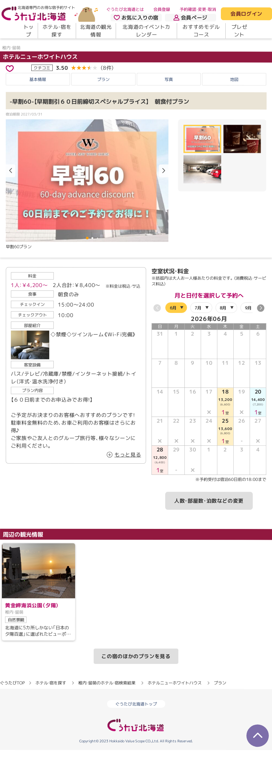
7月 (198, 323)
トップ (28, 30)
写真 (169, 95)
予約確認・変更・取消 (198, 9)
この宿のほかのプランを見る (135, 672)
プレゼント (239, 30)
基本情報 (37, 95)
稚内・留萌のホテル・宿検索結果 (107, 699)
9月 (248, 323)
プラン (103, 95)
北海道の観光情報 (96, 30)
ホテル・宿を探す (57, 30)
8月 (223, 323)
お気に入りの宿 (136, 17)
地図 (234, 95)
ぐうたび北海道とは (125, 9)
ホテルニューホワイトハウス (40, 72)
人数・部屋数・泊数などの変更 (209, 516)
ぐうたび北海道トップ (136, 720)
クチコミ (42, 83)
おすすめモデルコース (201, 30)
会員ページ (190, 17)
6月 (173, 323)
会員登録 (161, 9)
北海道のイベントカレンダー (146, 30)
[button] (163, 186)
